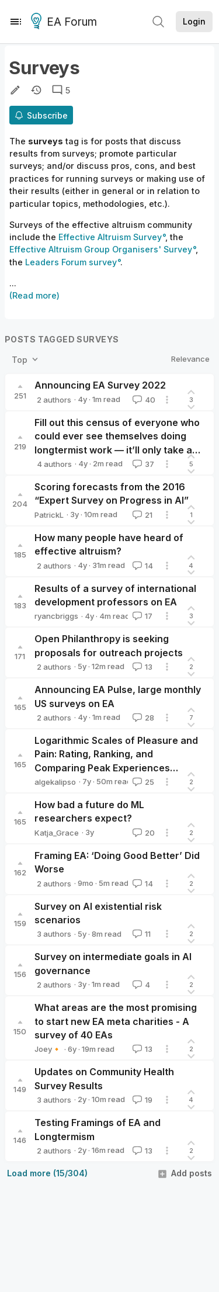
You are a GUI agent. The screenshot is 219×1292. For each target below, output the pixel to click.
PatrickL (49, 514)
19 (141, 1099)
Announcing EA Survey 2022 (100, 385)
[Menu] (16, 22)
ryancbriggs (56, 616)
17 (141, 616)
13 (141, 666)
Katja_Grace (56, 832)
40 (142, 399)
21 (141, 515)
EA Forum (65, 22)
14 (141, 565)
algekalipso (55, 782)
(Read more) (34, 295)
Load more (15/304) (47, 1173)
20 (142, 832)
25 (142, 782)
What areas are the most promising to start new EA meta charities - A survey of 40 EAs (115, 1021)
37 (142, 464)
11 (140, 934)
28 (142, 717)
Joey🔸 (47, 1049)
